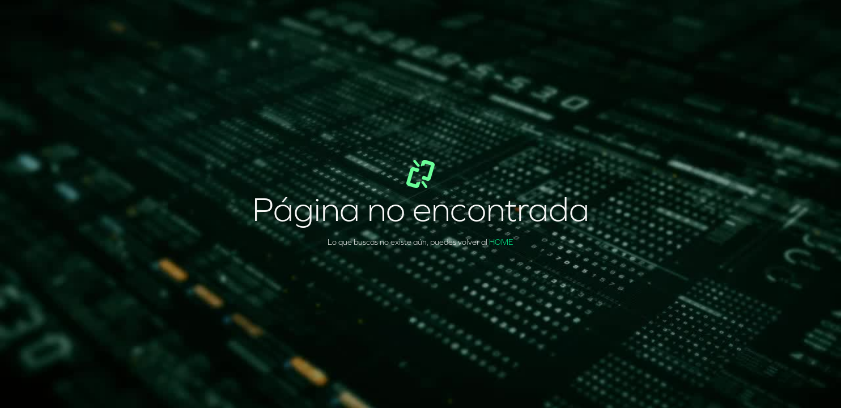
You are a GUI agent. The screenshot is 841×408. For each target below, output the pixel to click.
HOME (501, 242)
